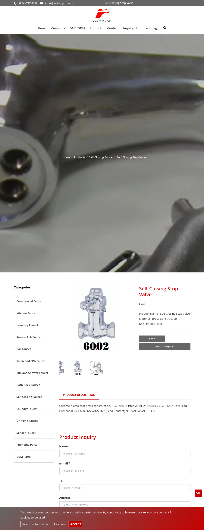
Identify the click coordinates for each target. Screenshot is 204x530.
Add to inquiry (165, 346)
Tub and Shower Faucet (32, 373)
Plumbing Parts (27, 444)
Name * (64, 446)
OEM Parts (24, 456)
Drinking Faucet (27, 420)
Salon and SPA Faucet (31, 361)
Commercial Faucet (30, 301)
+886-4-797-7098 (27, 3)
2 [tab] (96, 349)
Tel (61, 480)
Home (42, 28)
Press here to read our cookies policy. (44, 524)
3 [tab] (102, 349)
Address (65, 497)
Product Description (79, 395)
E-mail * (64, 463)
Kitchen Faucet (27, 313)
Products (96, 28)
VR (198, 493)
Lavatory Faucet (27, 325)
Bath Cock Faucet (28, 385)
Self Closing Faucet (101, 157)
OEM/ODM (77, 28)
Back (152, 338)
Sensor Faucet (26, 433)
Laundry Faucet (27, 409)
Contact (113, 28)
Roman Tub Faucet (29, 337)
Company (58, 28)
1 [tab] (91, 349)
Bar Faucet (24, 349)
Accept (75, 524)
